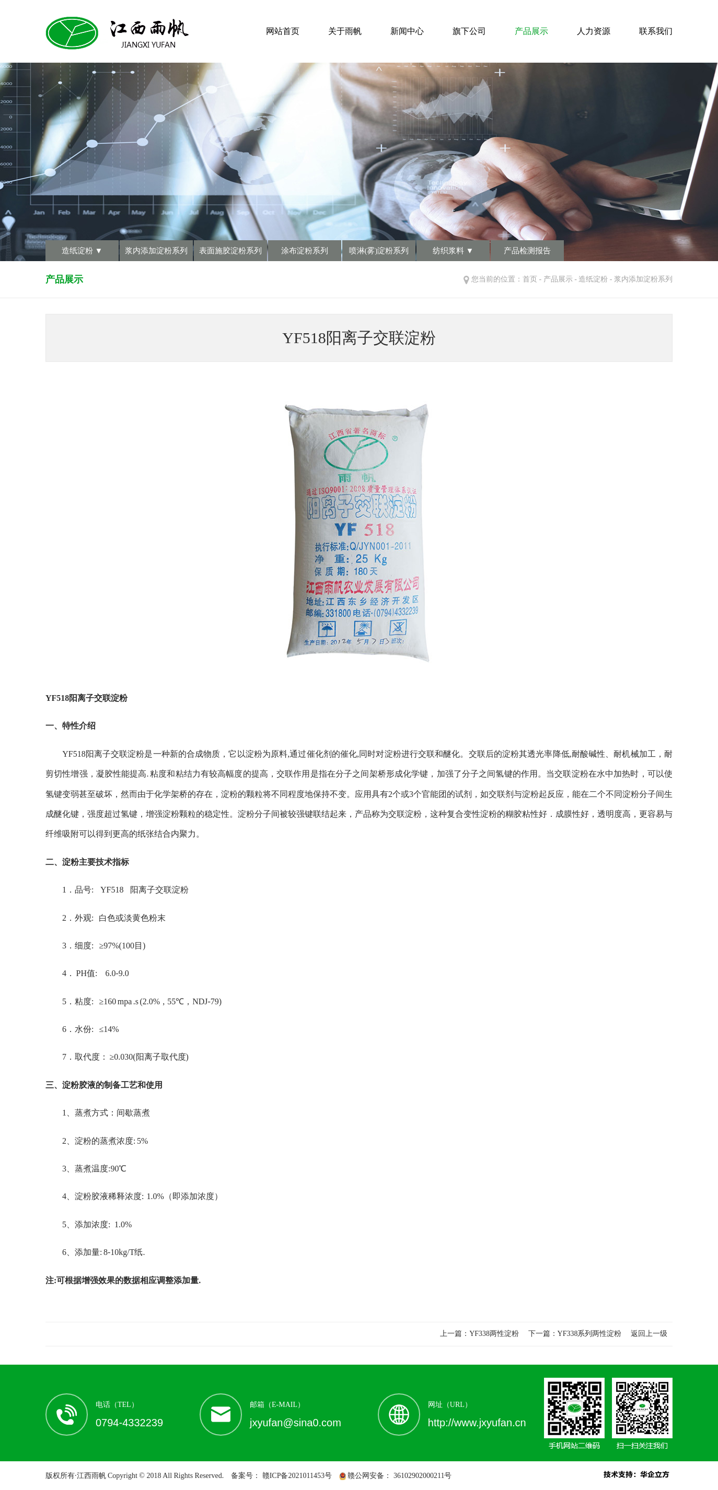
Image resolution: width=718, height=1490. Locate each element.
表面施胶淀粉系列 (230, 251)
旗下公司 (469, 31)
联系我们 (656, 31)
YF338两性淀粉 (494, 1334)
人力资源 (593, 31)
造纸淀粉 (593, 279)
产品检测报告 (527, 251)
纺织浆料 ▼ (453, 251)
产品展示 (531, 31)
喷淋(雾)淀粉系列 (379, 251)
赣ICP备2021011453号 (296, 1476)
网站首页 (282, 31)
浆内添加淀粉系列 (156, 251)
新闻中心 (407, 31)
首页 (530, 279)
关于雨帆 (345, 31)
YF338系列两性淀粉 (590, 1334)
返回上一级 (649, 1334)
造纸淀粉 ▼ (82, 251)
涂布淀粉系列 (304, 251)
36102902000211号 (421, 1476)
